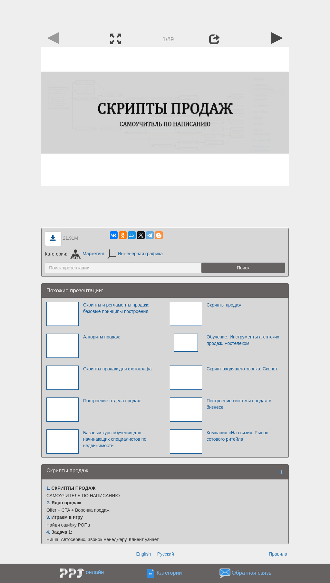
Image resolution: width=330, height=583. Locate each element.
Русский (165, 554)
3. (48, 517)
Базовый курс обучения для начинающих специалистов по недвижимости (114, 439)
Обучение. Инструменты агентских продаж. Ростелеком (243, 340)
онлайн (95, 572)
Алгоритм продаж (101, 336)
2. (48, 502)
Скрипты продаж (224, 304)
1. (48, 488)
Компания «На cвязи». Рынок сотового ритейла (237, 436)
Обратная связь (252, 573)
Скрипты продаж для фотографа (117, 368)
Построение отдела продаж (112, 400)
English (143, 554)
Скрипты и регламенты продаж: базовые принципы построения (116, 308)
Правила (278, 554)
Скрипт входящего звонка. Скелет (242, 368)
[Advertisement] (165, 14)
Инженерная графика (135, 253)
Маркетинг (87, 253)
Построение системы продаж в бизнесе (239, 404)
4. (48, 532)
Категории (169, 573)
